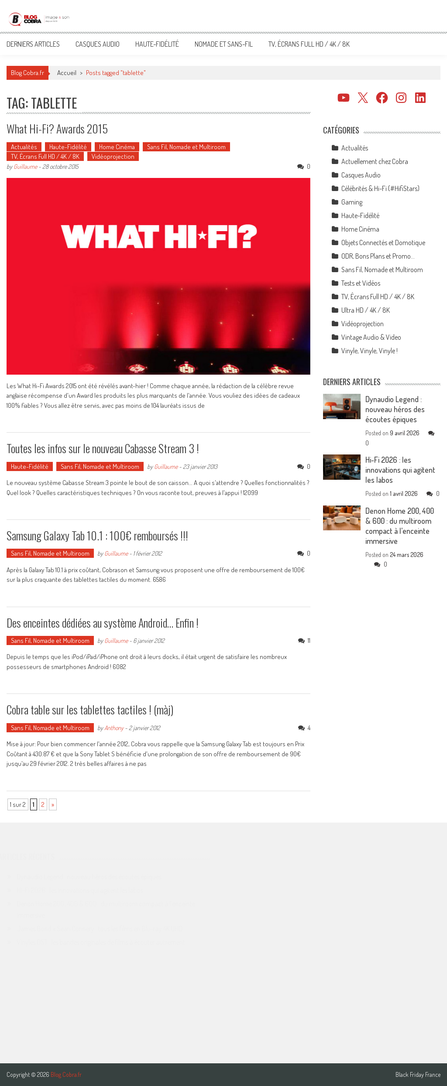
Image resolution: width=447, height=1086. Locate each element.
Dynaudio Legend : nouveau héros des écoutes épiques (395, 409)
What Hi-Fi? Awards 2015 (57, 128)
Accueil (66, 72)
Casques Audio (98, 44)
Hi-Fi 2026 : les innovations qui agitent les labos (400, 470)
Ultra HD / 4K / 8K (365, 310)
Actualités (24, 147)
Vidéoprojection (113, 156)
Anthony (114, 727)
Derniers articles (33, 44)
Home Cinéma (117, 147)
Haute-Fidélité (157, 44)
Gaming (351, 202)
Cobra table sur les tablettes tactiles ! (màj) (90, 709)
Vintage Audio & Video (371, 337)
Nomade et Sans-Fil (224, 44)
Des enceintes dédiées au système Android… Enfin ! (103, 622)
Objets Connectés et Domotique (383, 242)
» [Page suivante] (53, 804)
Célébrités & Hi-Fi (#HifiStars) (380, 188)
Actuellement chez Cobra (374, 161)
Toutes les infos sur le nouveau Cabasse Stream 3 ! (103, 448)
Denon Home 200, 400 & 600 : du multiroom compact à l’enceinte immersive (399, 526)
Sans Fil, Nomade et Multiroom (186, 147)
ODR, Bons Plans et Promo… (378, 256)
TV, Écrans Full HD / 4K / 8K (309, 44)
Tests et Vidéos (360, 283)
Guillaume (25, 166)
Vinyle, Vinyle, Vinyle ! (369, 350)
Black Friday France (417, 1075)
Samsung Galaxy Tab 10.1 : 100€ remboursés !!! (97, 535)
